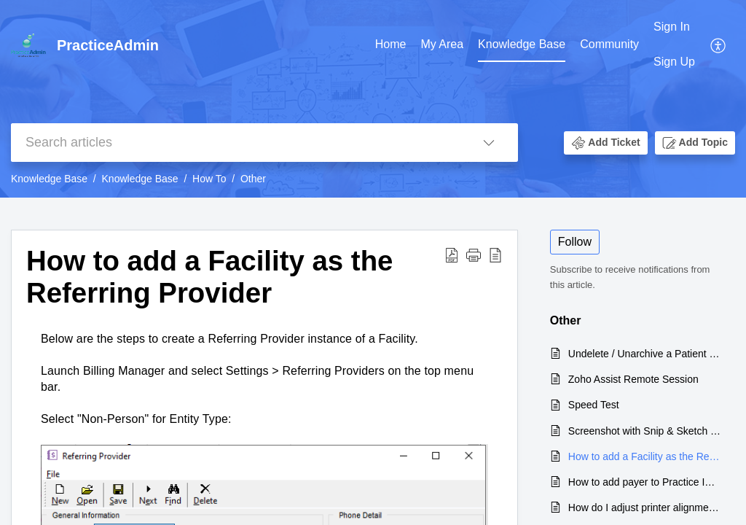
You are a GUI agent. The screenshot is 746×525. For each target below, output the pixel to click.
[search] (235, 142)
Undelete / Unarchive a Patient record (644, 353)
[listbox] (489, 142)
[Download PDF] (451, 254)
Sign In (671, 26)
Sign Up (674, 61)
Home (391, 44)
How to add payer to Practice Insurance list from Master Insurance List (644, 482)
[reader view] (495, 254)
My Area (441, 44)
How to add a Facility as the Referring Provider (209, 276)
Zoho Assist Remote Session (633, 379)
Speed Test (593, 405)
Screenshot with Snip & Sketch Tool (644, 431)
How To (209, 178)
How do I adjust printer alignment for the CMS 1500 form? (644, 507)
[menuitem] (674, 44)
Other (253, 178)
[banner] (373, 99)
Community (609, 44)
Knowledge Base (521, 44)
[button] (605, 143)
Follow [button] (575, 242)
